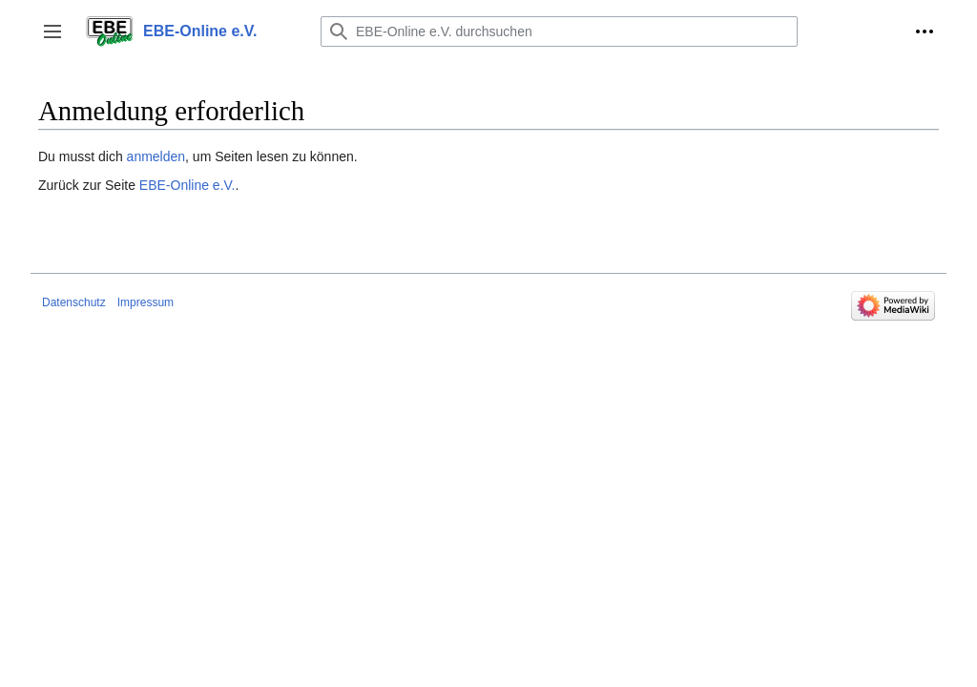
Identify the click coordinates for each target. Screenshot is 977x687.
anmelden (156, 156)
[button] (52, 31)
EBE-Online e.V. (187, 185)
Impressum (145, 302)
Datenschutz (74, 302)
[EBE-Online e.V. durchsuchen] (559, 31)
